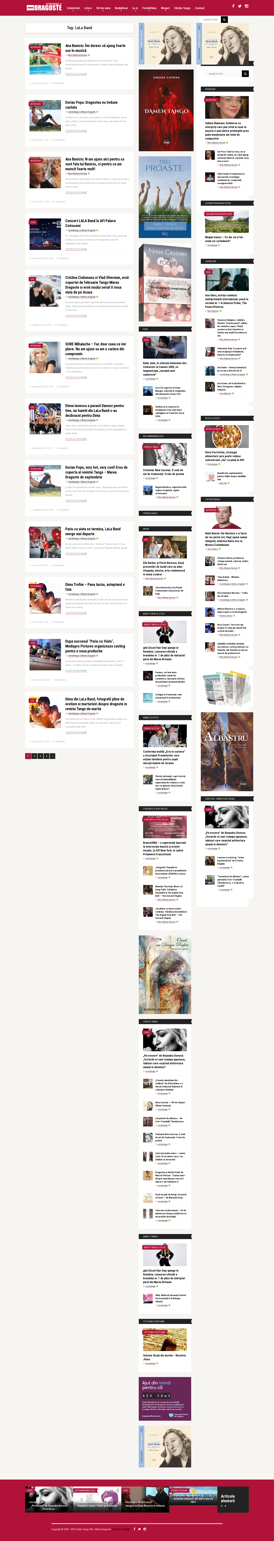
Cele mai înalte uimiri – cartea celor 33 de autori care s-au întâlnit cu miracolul (170, 1156)
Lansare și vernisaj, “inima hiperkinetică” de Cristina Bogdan (230, 860)
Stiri (32, 222)
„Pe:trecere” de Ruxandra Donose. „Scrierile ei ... (49, 1507)
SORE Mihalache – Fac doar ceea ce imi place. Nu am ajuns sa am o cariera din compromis (95, 349)
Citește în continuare (76, 74)
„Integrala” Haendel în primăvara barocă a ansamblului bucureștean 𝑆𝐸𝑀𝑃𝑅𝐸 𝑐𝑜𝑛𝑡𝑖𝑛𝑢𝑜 (170, 870)
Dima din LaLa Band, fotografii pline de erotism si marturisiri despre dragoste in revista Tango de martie (96, 704)
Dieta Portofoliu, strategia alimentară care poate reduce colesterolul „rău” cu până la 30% (224, 456)
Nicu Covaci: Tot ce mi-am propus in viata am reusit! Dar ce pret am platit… (231, 627)
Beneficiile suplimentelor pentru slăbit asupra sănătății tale (231, 476)
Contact (200, 8)
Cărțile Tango (182, 8)
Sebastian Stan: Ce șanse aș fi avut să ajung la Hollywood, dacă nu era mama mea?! (231, 351)
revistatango (150, 379)
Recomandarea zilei (85, 1490)
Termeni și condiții (121, 1529)
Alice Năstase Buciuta (77, 55)
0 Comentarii (59, 83)
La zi (135, 8)
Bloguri (165, 8)
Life (32, 279)
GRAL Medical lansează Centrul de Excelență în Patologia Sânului (170, 1298)
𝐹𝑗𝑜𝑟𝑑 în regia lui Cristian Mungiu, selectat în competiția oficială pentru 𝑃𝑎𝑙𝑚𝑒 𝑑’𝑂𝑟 (170, 390)
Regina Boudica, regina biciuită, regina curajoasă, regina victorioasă (171, 490)
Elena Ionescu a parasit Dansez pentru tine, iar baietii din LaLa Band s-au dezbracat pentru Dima (94, 411)
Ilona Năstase (213, 311)
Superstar (35, 469)
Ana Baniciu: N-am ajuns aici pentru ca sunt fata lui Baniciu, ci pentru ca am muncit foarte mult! (94, 164)
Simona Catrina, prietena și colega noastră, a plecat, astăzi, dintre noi (233, 561)
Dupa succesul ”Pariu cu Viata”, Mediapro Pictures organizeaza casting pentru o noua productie (95, 646)
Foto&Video (149, 8)
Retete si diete (213, 429)
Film (146, 340)
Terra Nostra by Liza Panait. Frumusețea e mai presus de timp (169, 590)
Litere (88, 8)
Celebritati (73, 8)
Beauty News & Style (154, 624)
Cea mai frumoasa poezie (219, 214)
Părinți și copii (151, 728)
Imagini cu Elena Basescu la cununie (145, 1505)
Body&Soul (121, 8)
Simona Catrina (226, 616)
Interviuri (35, 47)
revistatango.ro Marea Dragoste (81, 112)
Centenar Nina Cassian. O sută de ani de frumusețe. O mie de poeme (170, 1137)
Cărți (147, 1032)
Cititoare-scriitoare (154, 1332)
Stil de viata (103, 8)
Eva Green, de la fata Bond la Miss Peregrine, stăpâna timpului (231, 386)
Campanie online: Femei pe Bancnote (97, 1505)
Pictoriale (35, 586)
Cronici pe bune (179, 1490)
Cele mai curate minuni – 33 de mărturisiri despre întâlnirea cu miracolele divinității (170, 1213)
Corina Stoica (212, 549)
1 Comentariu (59, 201)
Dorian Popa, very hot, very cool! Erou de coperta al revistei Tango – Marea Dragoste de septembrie (96, 472)
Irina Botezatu (225, 393)
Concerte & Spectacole (156, 819)
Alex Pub (223, 483)
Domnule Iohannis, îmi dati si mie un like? (193, 1500)
